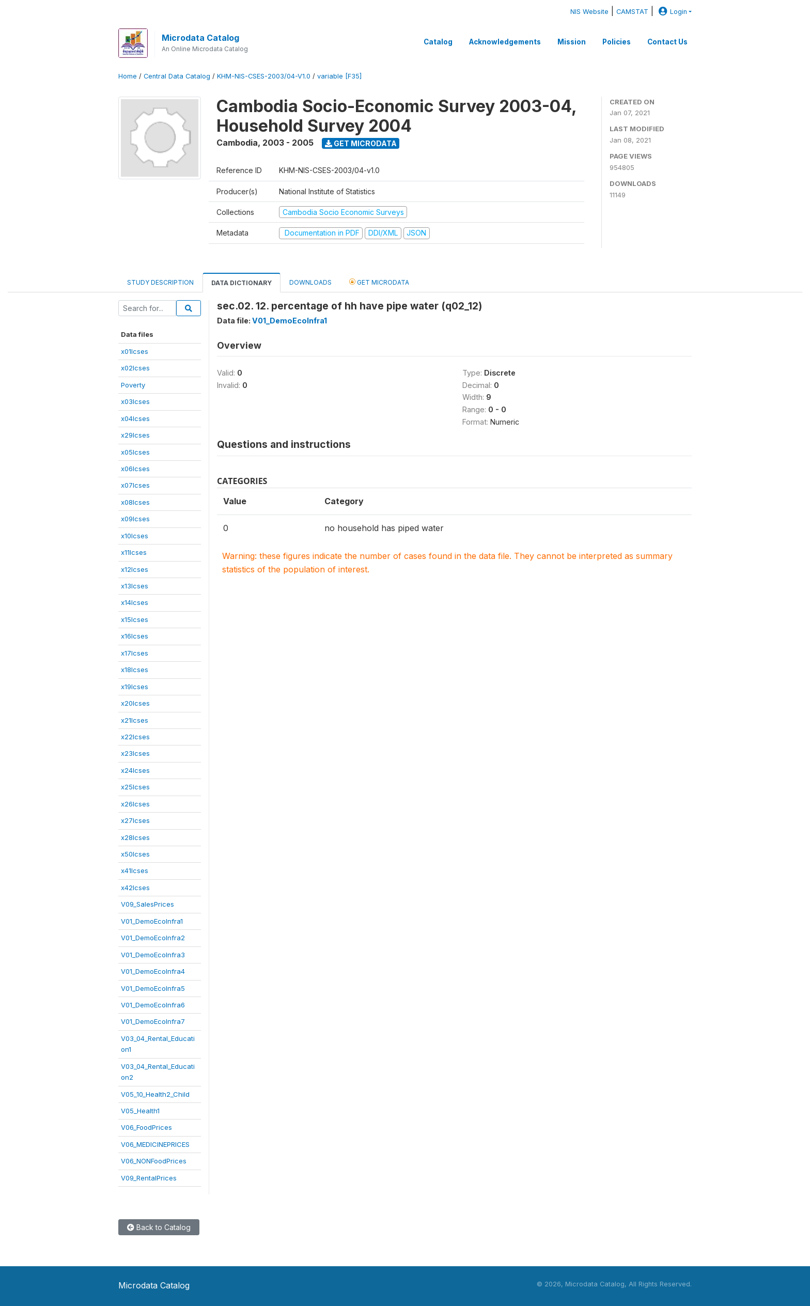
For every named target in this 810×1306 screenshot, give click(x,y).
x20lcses (135, 703)
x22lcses (135, 737)
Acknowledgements (505, 42)
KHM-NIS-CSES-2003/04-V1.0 (263, 76)
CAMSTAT (632, 11)
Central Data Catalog (177, 76)
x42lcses (135, 887)
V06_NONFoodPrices (153, 1161)
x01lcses (134, 351)
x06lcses (135, 468)
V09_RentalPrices (149, 1178)
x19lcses (134, 686)
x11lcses (134, 552)
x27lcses (135, 820)
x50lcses (135, 854)
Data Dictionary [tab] (241, 283)
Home (127, 76)
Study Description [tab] (160, 282)
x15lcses (134, 619)
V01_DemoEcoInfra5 (153, 988)
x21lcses (134, 720)
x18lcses (134, 669)
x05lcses (135, 452)
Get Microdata (361, 143)
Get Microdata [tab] (379, 281)
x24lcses (135, 770)
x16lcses (134, 636)
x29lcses (135, 435)
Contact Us (667, 42)
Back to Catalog (159, 1227)
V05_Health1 (140, 1111)
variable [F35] (339, 76)
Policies (616, 42)
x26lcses (135, 804)
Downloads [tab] (310, 282)
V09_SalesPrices (147, 904)
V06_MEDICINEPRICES (155, 1144)
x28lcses (135, 837)
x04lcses (135, 418)
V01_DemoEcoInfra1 (152, 921)
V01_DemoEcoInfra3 (153, 955)
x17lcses (134, 653)
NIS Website (589, 11)
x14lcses (134, 602)
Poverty (133, 385)
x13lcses (134, 586)
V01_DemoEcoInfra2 (153, 938)
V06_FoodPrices (146, 1127)
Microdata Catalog (200, 38)
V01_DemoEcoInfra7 (153, 1021)
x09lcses (135, 519)
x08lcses (135, 502)
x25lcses (135, 787)
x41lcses (134, 870)
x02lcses (135, 368)
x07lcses (135, 485)
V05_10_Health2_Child (155, 1094)
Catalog (438, 42)
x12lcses (134, 569)
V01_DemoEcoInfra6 (153, 1005)
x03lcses (135, 401)
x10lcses (134, 536)
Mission (571, 42)
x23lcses (135, 753)
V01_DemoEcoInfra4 (153, 971)
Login (671, 11)
